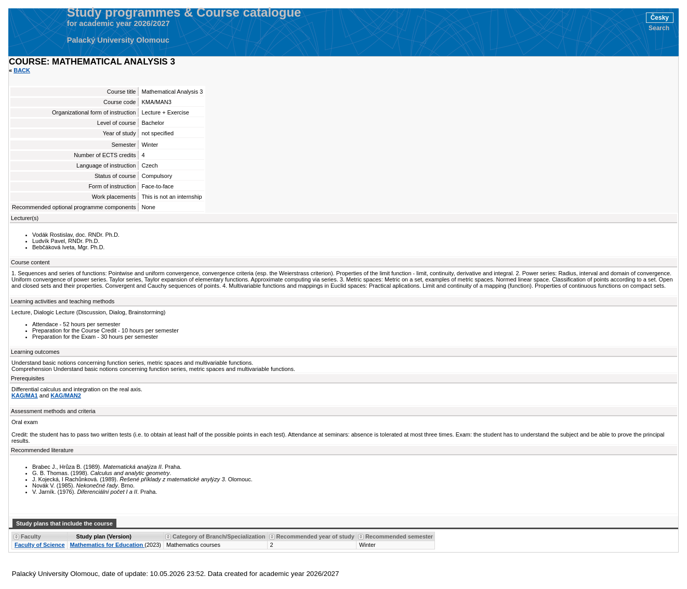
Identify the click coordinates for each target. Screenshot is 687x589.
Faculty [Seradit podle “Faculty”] (31, 536)
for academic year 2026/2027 (118, 23)
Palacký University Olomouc (118, 40)
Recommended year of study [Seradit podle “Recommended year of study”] (315, 536)
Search (659, 28)
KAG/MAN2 (65, 395)
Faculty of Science (40, 545)
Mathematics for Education (107, 545)
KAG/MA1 (24, 395)
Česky (660, 17)
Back (22, 70)
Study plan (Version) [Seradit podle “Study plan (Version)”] (103, 536)
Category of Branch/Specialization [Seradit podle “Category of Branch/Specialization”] (219, 536)
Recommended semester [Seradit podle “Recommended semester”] (399, 536)
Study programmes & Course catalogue (184, 12)
